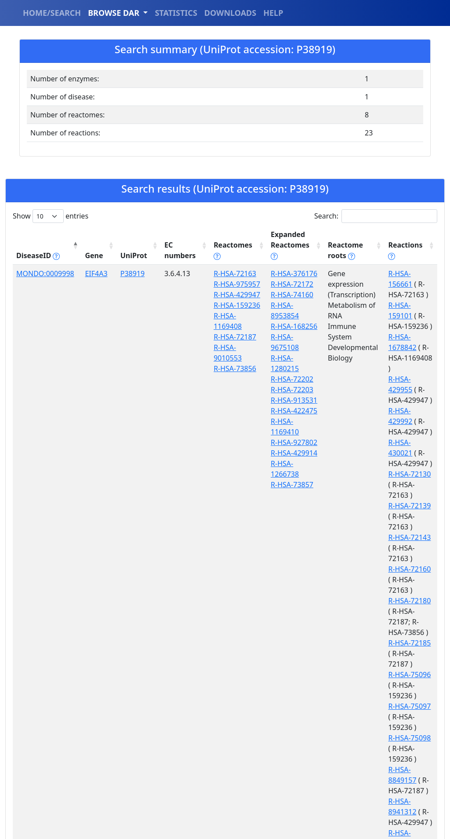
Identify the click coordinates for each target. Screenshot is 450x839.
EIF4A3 (92, 273)
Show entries (50, 216)
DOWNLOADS (230, 12)
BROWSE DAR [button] (115, 12)
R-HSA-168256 (282, 316)
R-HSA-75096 (402, 548)
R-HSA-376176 (282, 273)
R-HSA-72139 (402, 432)
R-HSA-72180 (402, 495)
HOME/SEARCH (52, 12)
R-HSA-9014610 (406, 664)
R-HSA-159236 (227, 305)
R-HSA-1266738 (284, 421)
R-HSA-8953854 (284, 305)
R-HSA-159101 (404, 294)
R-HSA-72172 (280, 284)
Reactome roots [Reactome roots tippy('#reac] (334, 250)
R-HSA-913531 (282, 368)
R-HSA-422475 (282, 379)
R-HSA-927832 (404, 748)
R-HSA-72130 (402, 411)
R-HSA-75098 (402, 590)
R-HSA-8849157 (406, 611)
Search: (375, 216)
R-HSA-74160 (280, 294)
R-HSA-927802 (282, 400)
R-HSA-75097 (402, 569)
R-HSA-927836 (404, 769)
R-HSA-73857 (280, 432)
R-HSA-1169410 (284, 389)
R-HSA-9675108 (284, 326)
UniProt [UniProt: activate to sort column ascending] (128, 255)
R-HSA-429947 (227, 294)
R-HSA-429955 (404, 347)
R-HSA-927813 (404, 727)
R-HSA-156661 (404, 273)
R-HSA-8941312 (406, 632)
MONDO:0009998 (45, 273)
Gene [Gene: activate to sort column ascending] (90, 255)
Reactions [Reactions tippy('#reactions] (402, 255)
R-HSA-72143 (402, 453)
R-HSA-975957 (227, 284)
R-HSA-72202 (280, 347)
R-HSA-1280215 (284, 337)
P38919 (127, 273)
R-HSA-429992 (404, 368)
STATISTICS (176, 12)
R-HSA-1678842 (406, 316)
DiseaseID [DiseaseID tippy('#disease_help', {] (38, 255)
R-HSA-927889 (404, 790)
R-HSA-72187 (225, 337)
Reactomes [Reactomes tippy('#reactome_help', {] (223, 250)
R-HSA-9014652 (406, 695)
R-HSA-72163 (225, 273)
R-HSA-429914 (282, 411)
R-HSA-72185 (402, 527)
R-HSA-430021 (404, 389)
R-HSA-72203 (280, 358)
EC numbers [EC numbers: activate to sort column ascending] (172, 250)
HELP (273, 12)
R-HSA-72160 (402, 474)
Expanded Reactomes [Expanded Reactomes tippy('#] (278, 245)
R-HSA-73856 (225, 368)
